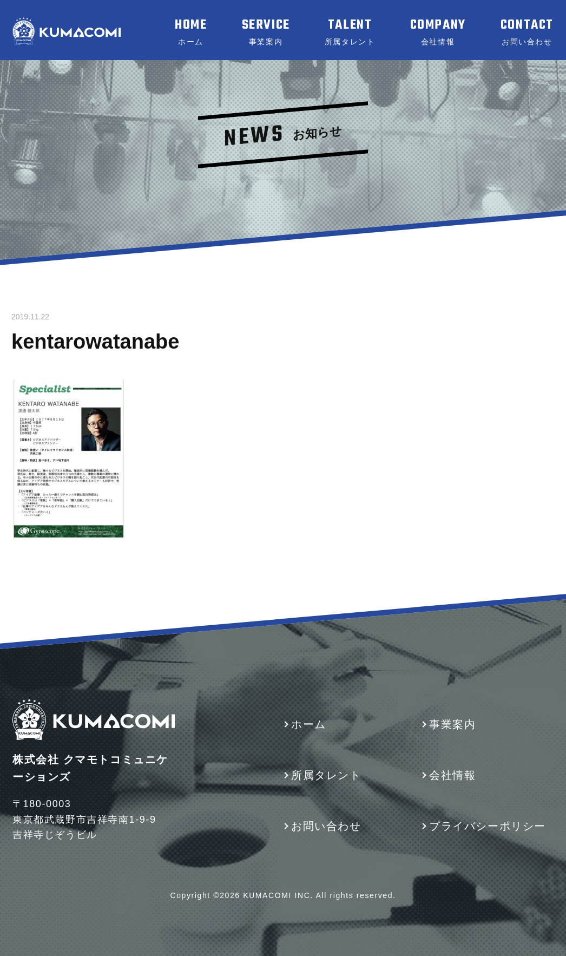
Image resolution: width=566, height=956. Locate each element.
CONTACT (527, 32)
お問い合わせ (326, 826)
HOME (191, 32)
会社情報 (452, 775)
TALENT (350, 32)
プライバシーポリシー (487, 826)
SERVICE (266, 32)
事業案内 (452, 724)
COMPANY (438, 32)
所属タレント (326, 775)
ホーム (308, 724)
